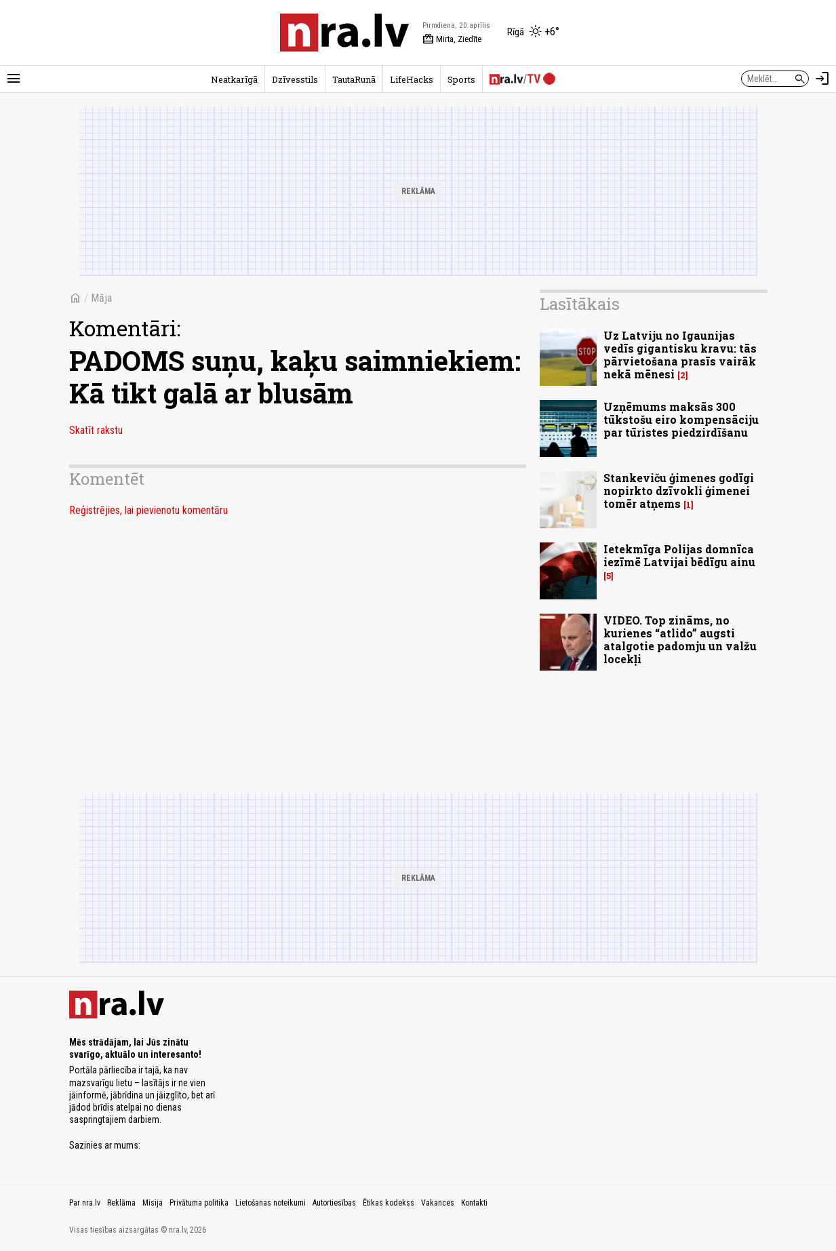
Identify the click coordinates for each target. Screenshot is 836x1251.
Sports (461, 79)
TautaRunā (354, 79)
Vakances (437, 1203)
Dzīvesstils (295, 79)
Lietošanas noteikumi (270, 1203)
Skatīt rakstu (96, 430)
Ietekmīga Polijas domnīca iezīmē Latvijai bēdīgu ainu (679, 555)
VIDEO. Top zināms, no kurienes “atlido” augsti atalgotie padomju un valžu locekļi (680, 640)
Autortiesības (334, 1203)
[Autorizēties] (822, 78)
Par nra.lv (84, 1203)
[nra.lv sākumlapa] (344, 33)
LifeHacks (411, 79)
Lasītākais (580, 304)
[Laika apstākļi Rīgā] (533, 32)
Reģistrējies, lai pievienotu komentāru (148, 510)
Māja (101, 298)
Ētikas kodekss (388, 1203)
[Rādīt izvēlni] (13, 78)
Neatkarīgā (234, 79)
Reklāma (121, 1203)
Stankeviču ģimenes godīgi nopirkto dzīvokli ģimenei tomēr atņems (678, 491)
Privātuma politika (199, 1203)
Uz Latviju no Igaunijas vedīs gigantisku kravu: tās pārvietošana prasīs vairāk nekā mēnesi (680, 355)
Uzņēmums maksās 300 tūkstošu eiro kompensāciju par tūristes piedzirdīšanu (681, 419)
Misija (152, 1203)
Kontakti (474, 1203)
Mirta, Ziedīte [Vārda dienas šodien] (451, 39)
